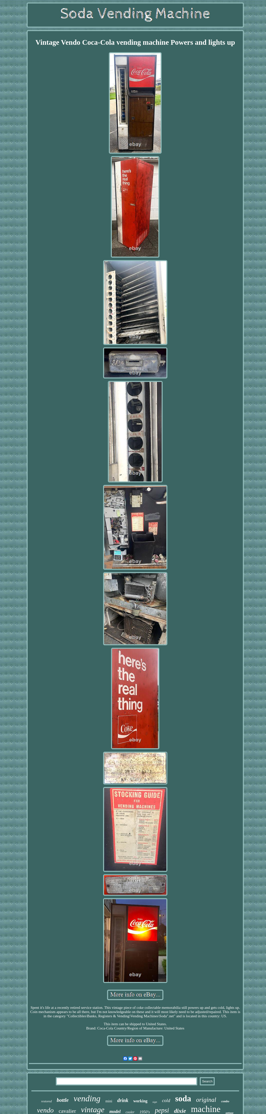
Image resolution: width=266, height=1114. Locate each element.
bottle (63, 1100)
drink (122, 1100)
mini (108, 1101)
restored (46, 1101)
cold (166, 1100)
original (206, 1099)
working (140, 1101)
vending (87, 1098)
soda (183, 1098)
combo (225, 1101)
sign (154, 1101)
